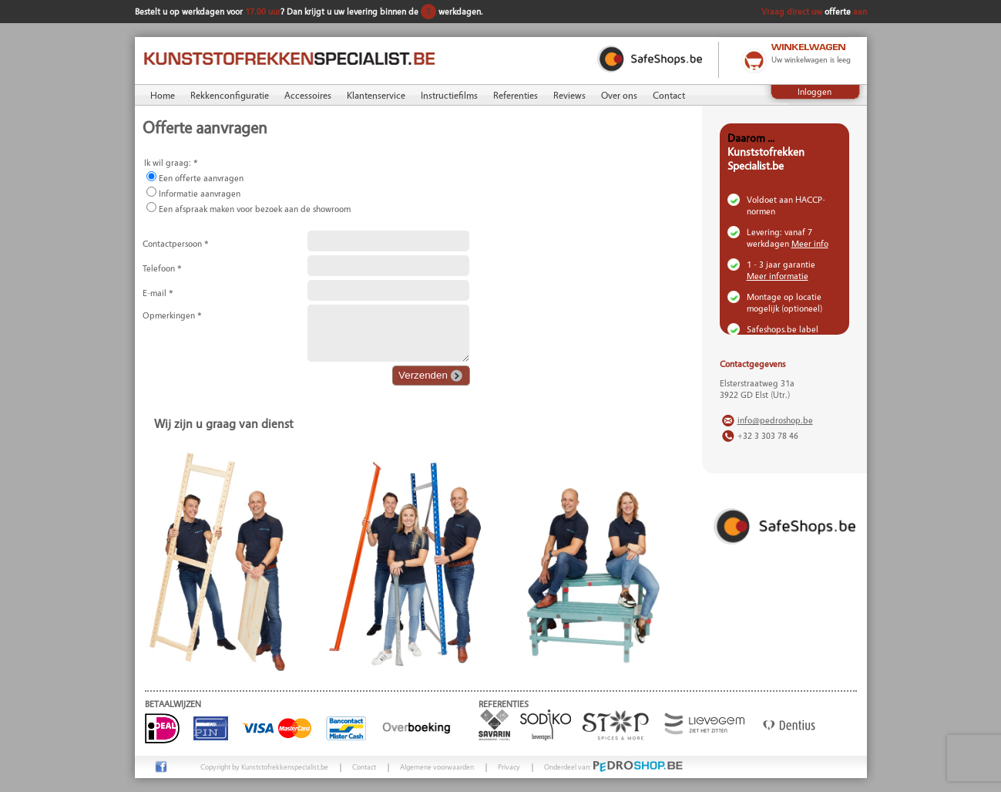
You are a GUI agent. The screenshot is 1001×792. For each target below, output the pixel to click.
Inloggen (814, 91)
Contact (669, 95)
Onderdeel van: (614, 766)
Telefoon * (162, 268)
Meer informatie (777, 275)
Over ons (619, 95)
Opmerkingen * (172, 315)
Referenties (515, 95)
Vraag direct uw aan (814, 11)
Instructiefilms (449, 95)
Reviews (569, 95)
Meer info (809, 243)
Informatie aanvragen (199, 193)
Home (162, 95)
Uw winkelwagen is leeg (811, 59)
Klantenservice (376, 95)
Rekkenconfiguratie (229, 95)
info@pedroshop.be (775, 420)
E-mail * (158, 292)
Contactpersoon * (176, 243)
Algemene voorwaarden (437, 766)
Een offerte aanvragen (201, 178)
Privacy (509, 766)
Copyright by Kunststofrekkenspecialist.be (264, 766)
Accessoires (307, 95)
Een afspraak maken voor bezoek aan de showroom (255, 208)
